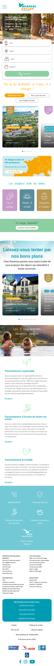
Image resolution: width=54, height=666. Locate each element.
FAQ (3, 580)
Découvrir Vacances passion (11, 560)
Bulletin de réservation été (10, 591)
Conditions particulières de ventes (13, 584)
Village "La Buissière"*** (18, 136)
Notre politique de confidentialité (27, 635)
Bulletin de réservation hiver (11, 589)
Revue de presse (7, 573)
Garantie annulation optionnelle (12, 586)
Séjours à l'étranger (35, 571)
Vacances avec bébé (35, 567)
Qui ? (13, 59)
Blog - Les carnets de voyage (38, 558)
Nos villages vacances (9, 562)
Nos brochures (7, 571)
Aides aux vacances (8, 582)
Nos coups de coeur (38, 95)
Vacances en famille (35, 565)
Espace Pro (33, 578)
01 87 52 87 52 (14, 502)
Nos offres (5, 569)
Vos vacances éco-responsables (39, 560)
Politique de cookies (36, 625)
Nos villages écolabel (27, 100)
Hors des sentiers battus (37, 562)
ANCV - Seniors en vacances (38, 582)
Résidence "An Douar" (17, 304)
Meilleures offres (14, 95)
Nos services (7, 578)
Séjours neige (33, 569)
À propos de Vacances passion (11, 557)
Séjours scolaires (27, 610)
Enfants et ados (27, 606)
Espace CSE (33, 580)
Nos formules (6, 567)
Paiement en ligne (8, 593)
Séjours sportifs (27, 614)
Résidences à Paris (27, 619)
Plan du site (15, 630)
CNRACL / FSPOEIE (35, 584)
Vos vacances (35, 556)
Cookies (14, 625)
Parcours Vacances (35, 586)
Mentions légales (37, 630)
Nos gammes (6, 565)
